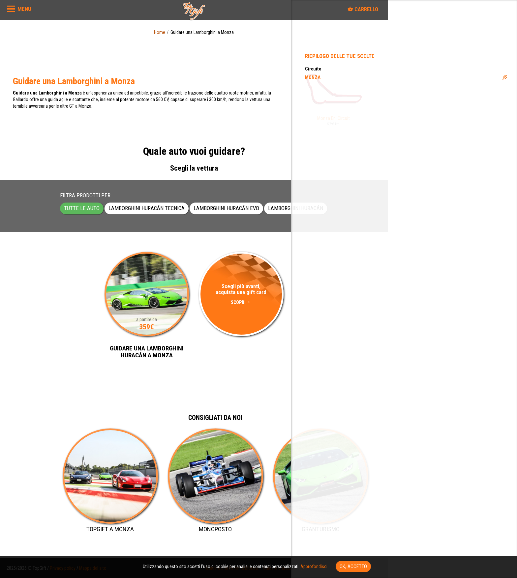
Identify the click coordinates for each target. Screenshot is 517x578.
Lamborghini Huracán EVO (226, 208)
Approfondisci (313, 566)
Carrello (363, 9)
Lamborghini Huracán (295, 208)
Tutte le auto (82, 208)
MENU (24, 9)
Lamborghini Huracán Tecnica (146, 208)
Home (159, 32)
